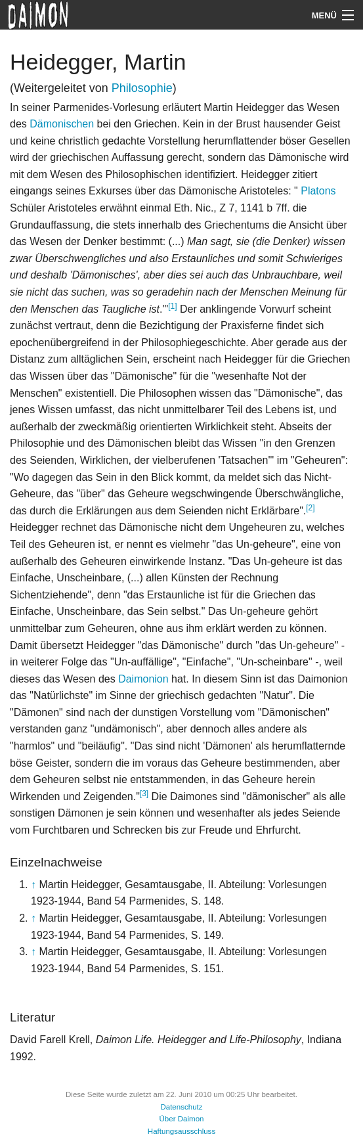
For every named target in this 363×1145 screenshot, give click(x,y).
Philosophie (142, 88)
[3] (144, 793)
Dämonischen (62, 123)
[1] (172, 306)
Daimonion (143, 679)
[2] (310, 507)
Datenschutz (181, 1107)
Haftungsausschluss (181, 1131)
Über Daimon (181, 1119)
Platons (317, 190)
